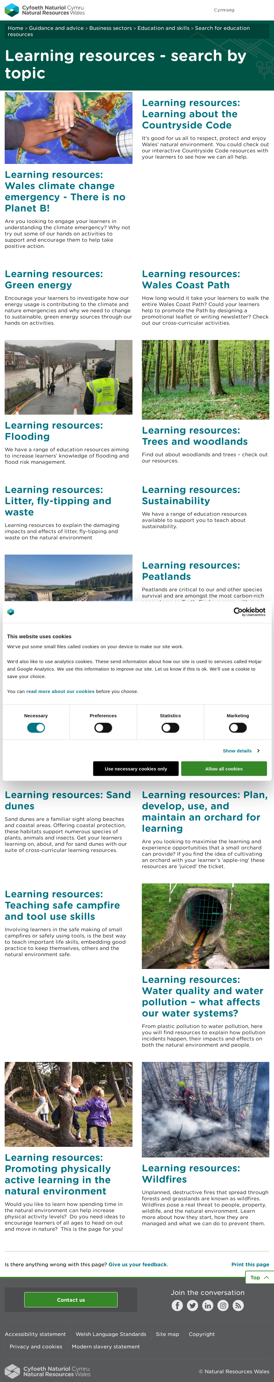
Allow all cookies (224, 768)
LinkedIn (207, 1305)
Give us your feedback (138, 1264)
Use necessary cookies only (136, 768)
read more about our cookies (60, 691)
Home (15, 28)
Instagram (223, 1305)
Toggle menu (265, 10)
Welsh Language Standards (111, 1334)
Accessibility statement (35, 1334)
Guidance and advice (56, 28)
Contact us (71, 1300)
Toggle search (248, 10)
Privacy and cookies (36, 1346)
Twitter (192, 1305)
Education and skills (163, 28)
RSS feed (238, 1305)
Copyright (202, 1334)
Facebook (177, 1305)
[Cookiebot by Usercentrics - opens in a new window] (249, 612)
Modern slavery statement (106, 1346)
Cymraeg (224, 10)
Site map (167, 1334)
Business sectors (110, 28)
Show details (237, 750)
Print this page (250, 1264)
